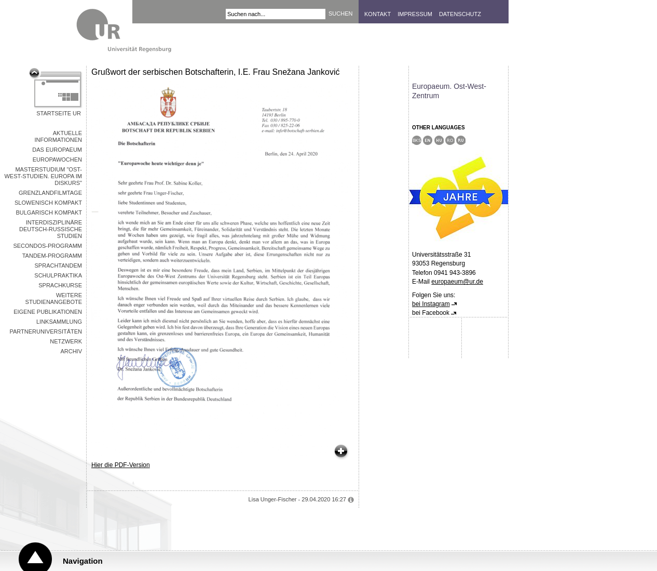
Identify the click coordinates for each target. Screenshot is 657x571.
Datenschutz (460, 14)
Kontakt (377, 14)
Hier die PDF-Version (120, 465)
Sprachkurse (60, 285)
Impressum (415, 14)
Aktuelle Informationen (58, 136)
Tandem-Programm (52, 256)
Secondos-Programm (47, 246)
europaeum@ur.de (457, 281)
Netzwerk (66, 341)
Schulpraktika (58, 275)
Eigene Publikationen (47, 312)
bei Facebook (430, 312)
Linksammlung (59, 321)
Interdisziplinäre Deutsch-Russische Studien (50, 229)
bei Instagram (431, 304)
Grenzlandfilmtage (50, 193)
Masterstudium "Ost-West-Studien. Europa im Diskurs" (43, 176)
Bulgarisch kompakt (49, 212)
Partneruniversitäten (45, 331)
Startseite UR (58, 113)
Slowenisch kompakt (48, 203)
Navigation (83, 560)
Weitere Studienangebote (53, 298)
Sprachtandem (58, 265)
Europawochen (57, 159)
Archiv (71, 351)
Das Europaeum (57, 150)
